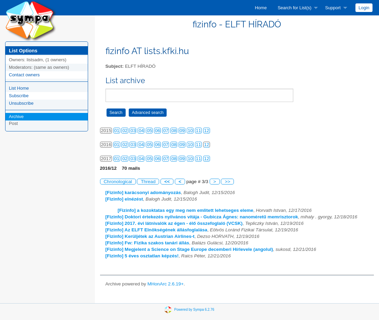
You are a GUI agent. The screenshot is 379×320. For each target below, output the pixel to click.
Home (261, 7)
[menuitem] (260, 7)
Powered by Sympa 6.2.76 (194, 309)
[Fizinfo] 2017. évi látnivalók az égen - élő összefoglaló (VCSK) (174, 223)
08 (174, 130)
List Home (19, 88)
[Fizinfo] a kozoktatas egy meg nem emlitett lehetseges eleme (185, 210)
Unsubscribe (21, 103)
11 (198, 130)
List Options (23, 50)
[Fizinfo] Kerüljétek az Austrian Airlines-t (150, 236)
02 (124, 130)
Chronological (118, 181)
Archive (16, 116)
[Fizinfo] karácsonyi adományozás (143, 192)
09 (182, 130)
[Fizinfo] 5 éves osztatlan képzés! (142, 255)
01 (117, 130)
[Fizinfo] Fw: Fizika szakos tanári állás (148, 242)
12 (206, 130)
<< (167, 181)
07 (165, 130)
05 (149, 130)
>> (227, 181)
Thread (148, 181)
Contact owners (24, 74)
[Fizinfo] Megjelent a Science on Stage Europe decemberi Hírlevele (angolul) (189, 249)
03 (133, 130)
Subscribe (19, 95)
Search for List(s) (294, 7)
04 (141, 130)
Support (333, 7)
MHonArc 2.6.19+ (166, 283)
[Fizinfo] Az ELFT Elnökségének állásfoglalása (157, 229)
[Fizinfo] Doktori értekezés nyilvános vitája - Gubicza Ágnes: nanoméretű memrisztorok (202, 216)
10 (190, 130)
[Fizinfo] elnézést (124, 199)
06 (157, 130)
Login (364, 7)
